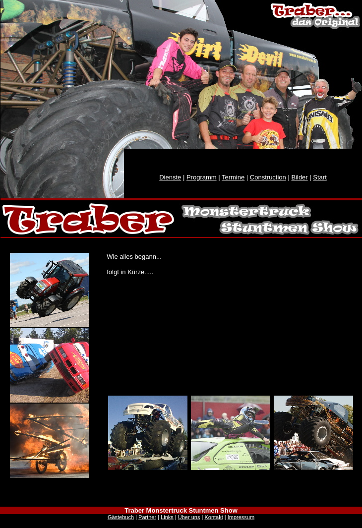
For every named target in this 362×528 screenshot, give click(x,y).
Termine (233, 177)
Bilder (299, 177)
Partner (147, 517)
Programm (201, 177)
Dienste (170, 177)
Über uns (189, 517)
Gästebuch (121, 517)
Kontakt (213, 517)
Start (319, 177)
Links (167, 517)
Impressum (241, 517)
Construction (268, 177)
